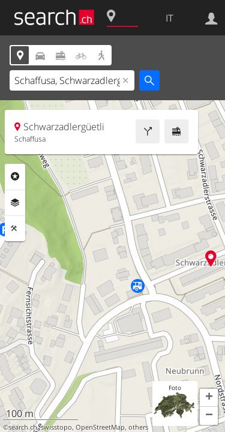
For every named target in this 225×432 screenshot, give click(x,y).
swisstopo (56, 427)
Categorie (15, 176)
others (138, 427)
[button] (209, 398)
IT (169, 18)
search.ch (22, 427)
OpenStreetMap (100, 427)
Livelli (15, 202)
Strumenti (15, 228)
